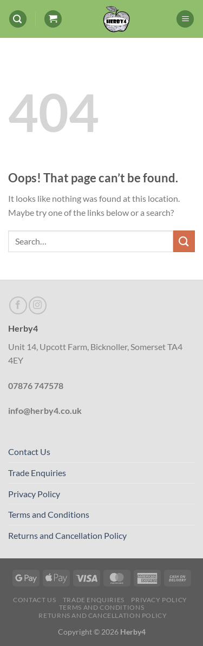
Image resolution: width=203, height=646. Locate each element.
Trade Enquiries (37, 472)
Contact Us (29, 451)
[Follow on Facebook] (18, 305)
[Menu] (185, 19)
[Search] (18, 19)
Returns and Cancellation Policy (67, 535)
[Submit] (184, 241)
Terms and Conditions (48, 514)
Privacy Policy (34, 494)
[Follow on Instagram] (38, 305)
